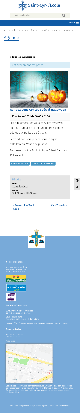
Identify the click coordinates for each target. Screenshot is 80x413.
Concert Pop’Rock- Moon (24, 207)
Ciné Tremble (59, 205)
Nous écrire (10, 341)
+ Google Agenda (19, 164)
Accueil (8, 30)
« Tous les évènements (22, 57)
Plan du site (28, 406)
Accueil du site (16, 406)
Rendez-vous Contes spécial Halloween (52, 30)
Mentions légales (41, 406)
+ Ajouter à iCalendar (43, 164)
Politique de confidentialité (59, 406)
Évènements (21, 30)
